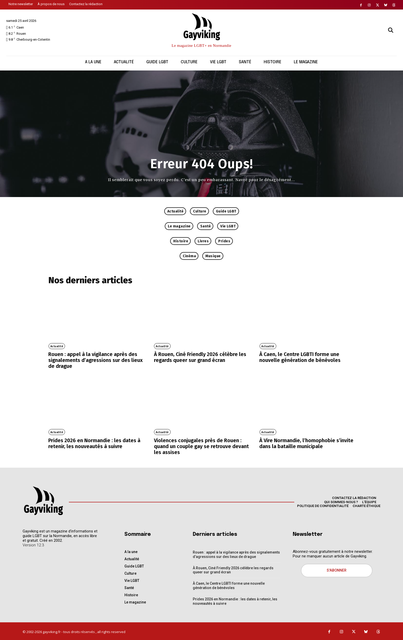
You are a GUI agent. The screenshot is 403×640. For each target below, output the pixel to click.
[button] (390, 30)
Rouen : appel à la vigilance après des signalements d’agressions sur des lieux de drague (95, 360)
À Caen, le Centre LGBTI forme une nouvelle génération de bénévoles (300, 357)
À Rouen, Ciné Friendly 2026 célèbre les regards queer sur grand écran (200, 357)
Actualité (56, 346)
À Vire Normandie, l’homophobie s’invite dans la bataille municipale (306, 443)
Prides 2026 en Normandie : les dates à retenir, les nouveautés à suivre (94, 443)
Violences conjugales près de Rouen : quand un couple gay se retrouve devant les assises (201, 446)
